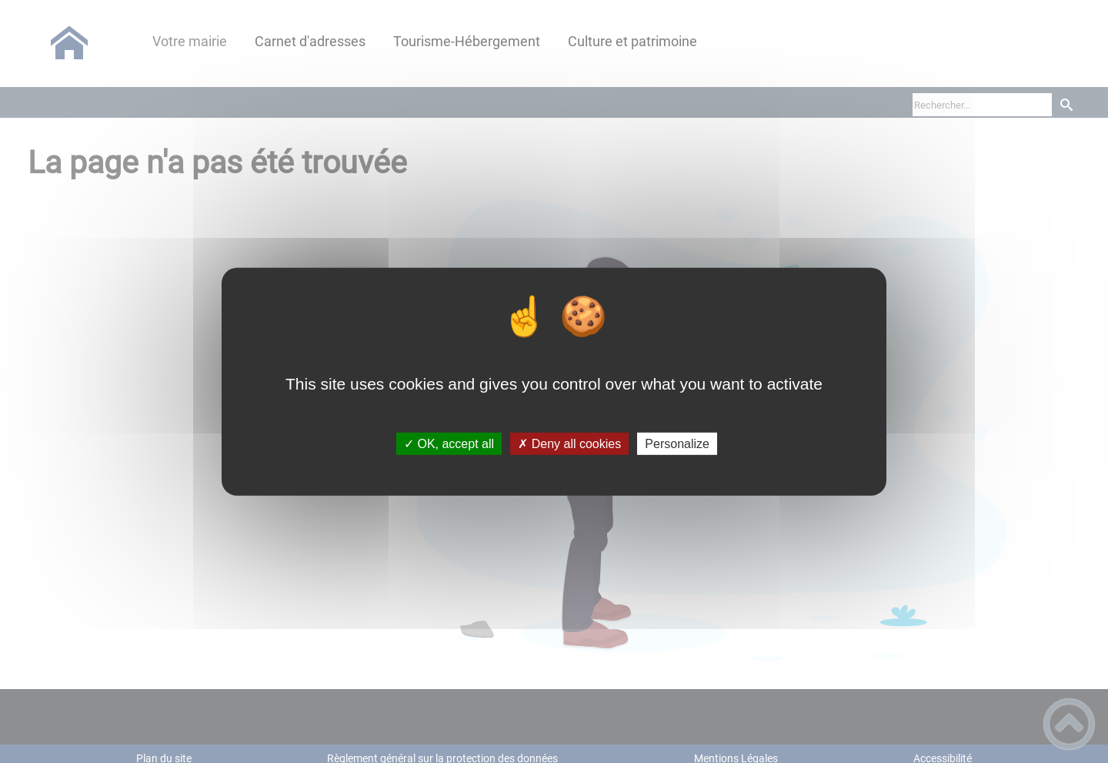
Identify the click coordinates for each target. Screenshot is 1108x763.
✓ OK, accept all (449, 443)
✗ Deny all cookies (569, 443)
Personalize (677, 443)
